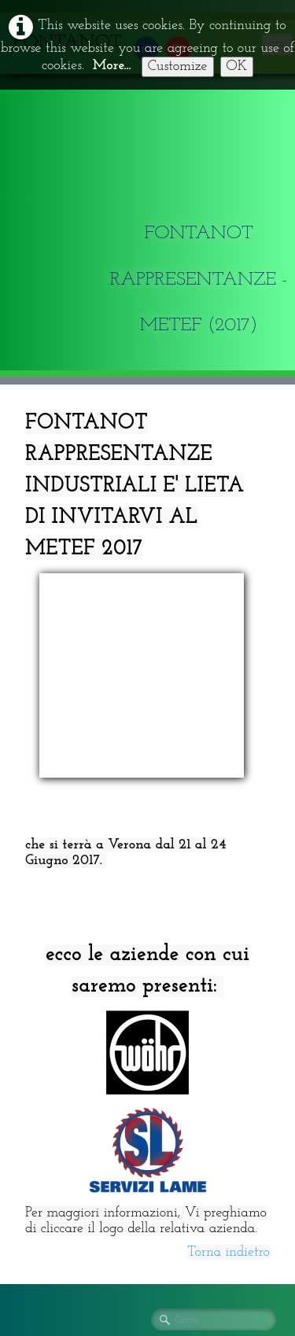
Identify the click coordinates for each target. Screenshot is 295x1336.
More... (112, 65)
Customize (178, 66)
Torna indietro (228, 1063)
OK (237, 66)
